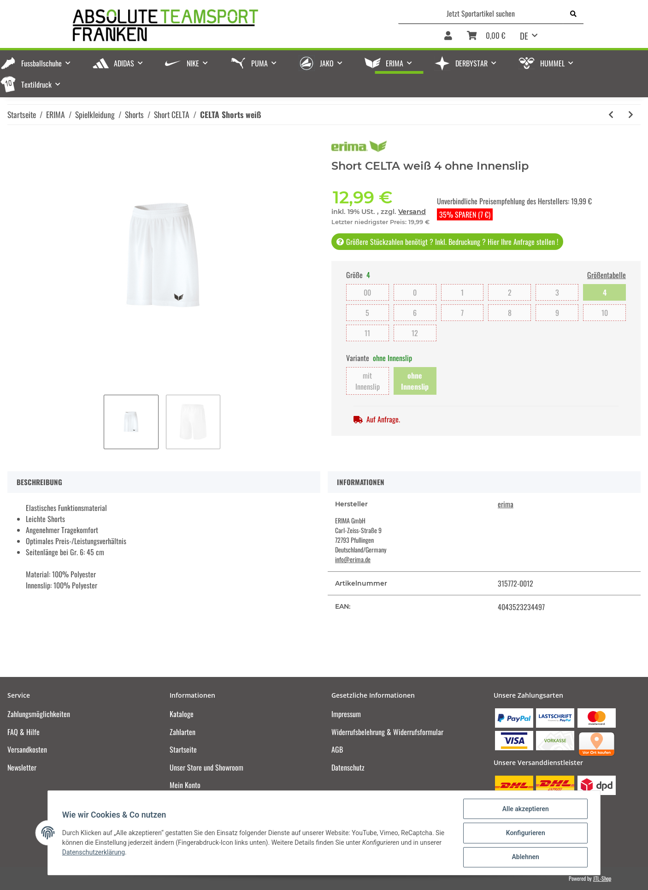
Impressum (346, 713)
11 (368, 332)
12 (415, 332)
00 (367, 292)
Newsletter (21, 767)
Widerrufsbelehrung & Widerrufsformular (387, 731)
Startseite (183, 749)
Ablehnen (524, 857)
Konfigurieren (524, 833)
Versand (412, 212)
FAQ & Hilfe (23, 731)
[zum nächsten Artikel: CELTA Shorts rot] (631, 115)
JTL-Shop (602, 878)
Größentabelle (606, 274)
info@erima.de (353, 559)
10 (604, 312)
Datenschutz (348, 767)
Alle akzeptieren (524, 809)
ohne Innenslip (415, 381)
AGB (337, 749)
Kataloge (182, 713)
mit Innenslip (367, 381)
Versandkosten (27, 749)
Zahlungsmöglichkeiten (38, 713)
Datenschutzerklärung (94, 852)
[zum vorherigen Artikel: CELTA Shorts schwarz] (611, 115)
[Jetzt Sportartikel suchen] (481, 13)
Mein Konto (185, 784)
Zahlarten (182, 731)
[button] (448, 36)
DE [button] (524, 35)
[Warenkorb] (486, 36)
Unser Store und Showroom (206, 767)
